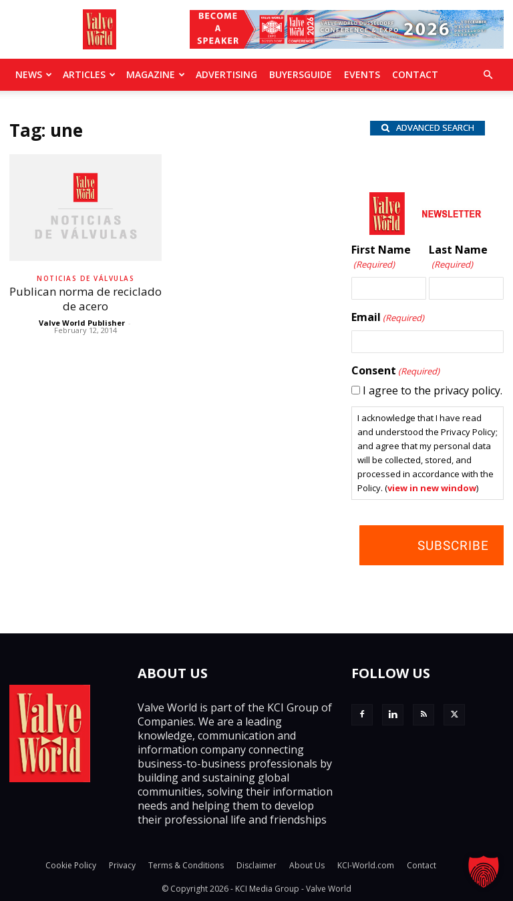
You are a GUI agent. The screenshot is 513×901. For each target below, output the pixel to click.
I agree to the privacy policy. (432, 390)
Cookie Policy (70, 865)
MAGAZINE (155, 74)
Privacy (122, 865)
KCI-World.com (365, 865)
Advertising (226, 74)
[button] (488, 74)
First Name (381, 257)
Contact (415, 74)
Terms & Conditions (186, 865)
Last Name (458, 257)
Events (362, 74)
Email (387, 317)
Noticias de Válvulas (85, 278)
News (33, 74)
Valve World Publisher (82, 323)
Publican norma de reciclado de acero (85, 299)
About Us (307, 865)
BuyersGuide (300, 74)
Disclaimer (256, 865)
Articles (89, 74)
